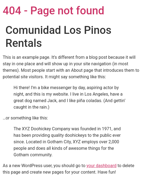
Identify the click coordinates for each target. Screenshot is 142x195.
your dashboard (101, 165)
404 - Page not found (53, 10)
